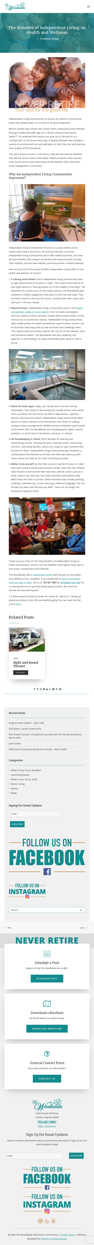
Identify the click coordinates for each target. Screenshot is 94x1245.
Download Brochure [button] (47, 1028)
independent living (42, 574)
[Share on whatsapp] (50, 689)
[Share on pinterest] (43, 689)
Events (15, 668)
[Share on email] (59, 689)
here (18, 604)
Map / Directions (47, 1126)
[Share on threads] (40, 689)
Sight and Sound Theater (25, 674)
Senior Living (51, 38)
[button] (88, 6)
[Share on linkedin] (47, 689)
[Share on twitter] (37, 689)
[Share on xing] (56, 689)
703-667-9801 (47, 1122)
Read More (21, 682)
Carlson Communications (54, 1238)
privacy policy (67, 1234)
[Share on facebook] (34, 689)
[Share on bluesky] (53, 689)
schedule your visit (70, 582)
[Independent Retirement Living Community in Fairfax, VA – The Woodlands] (14, 6)
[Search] (47, 910)
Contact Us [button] (47, 1078)
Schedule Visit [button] (47, 978)
